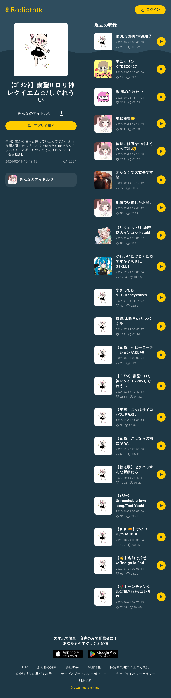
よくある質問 (47, 667)
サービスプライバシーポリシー (84, 674)
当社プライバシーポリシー (135, 674)
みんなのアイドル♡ (34, 113)
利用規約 (85, 680)
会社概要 (72, 667)
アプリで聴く (40, 126)
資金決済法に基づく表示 (34, 674)
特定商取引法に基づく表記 (129, 667)
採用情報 (94, 667)
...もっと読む (14, 154)
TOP (25, 667)
